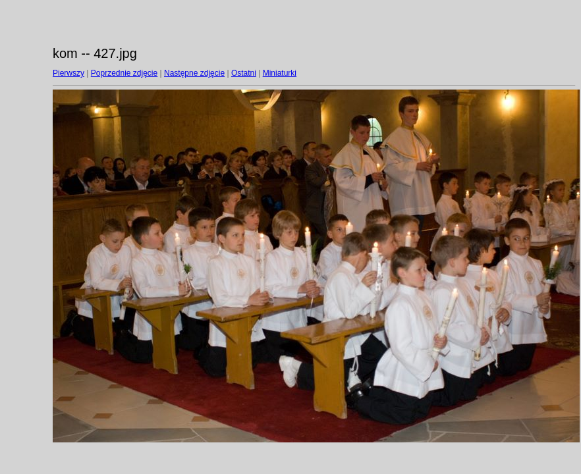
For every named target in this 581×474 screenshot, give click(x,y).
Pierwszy (68, 73)
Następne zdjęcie (194, 73)
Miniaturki (279, 73)
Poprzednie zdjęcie (124, 73)
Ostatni (243, 73)
